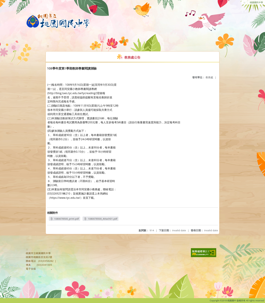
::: (244, 2)
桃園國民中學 (256, 2)
